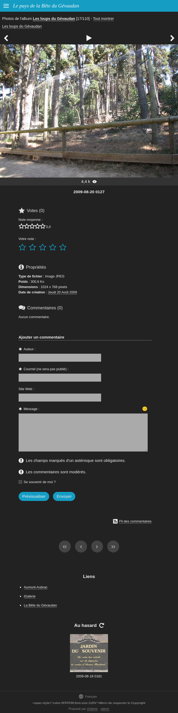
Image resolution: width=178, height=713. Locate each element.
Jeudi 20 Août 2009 (62, 292)
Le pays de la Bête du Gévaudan (46, 6)
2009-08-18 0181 (89, 676)
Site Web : (26, 389)
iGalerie (30, 596)
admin (105, 708)
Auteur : (30, 349)
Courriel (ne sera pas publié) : (46, 369)
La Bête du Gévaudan (40, 605)
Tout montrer (103, 18)
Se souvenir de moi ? (40, 482)
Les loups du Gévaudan (54, 18)
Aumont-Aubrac (36, 587)
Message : (31, 409)
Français (87, 696)
